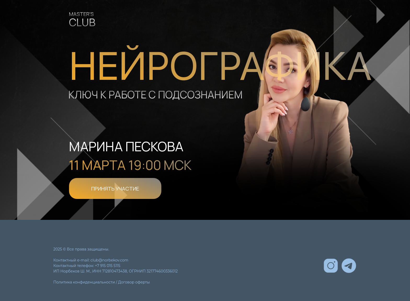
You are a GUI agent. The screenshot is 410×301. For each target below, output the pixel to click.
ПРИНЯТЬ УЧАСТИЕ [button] (115, 188)
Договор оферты (134, 282)
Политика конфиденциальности (84, 282)
